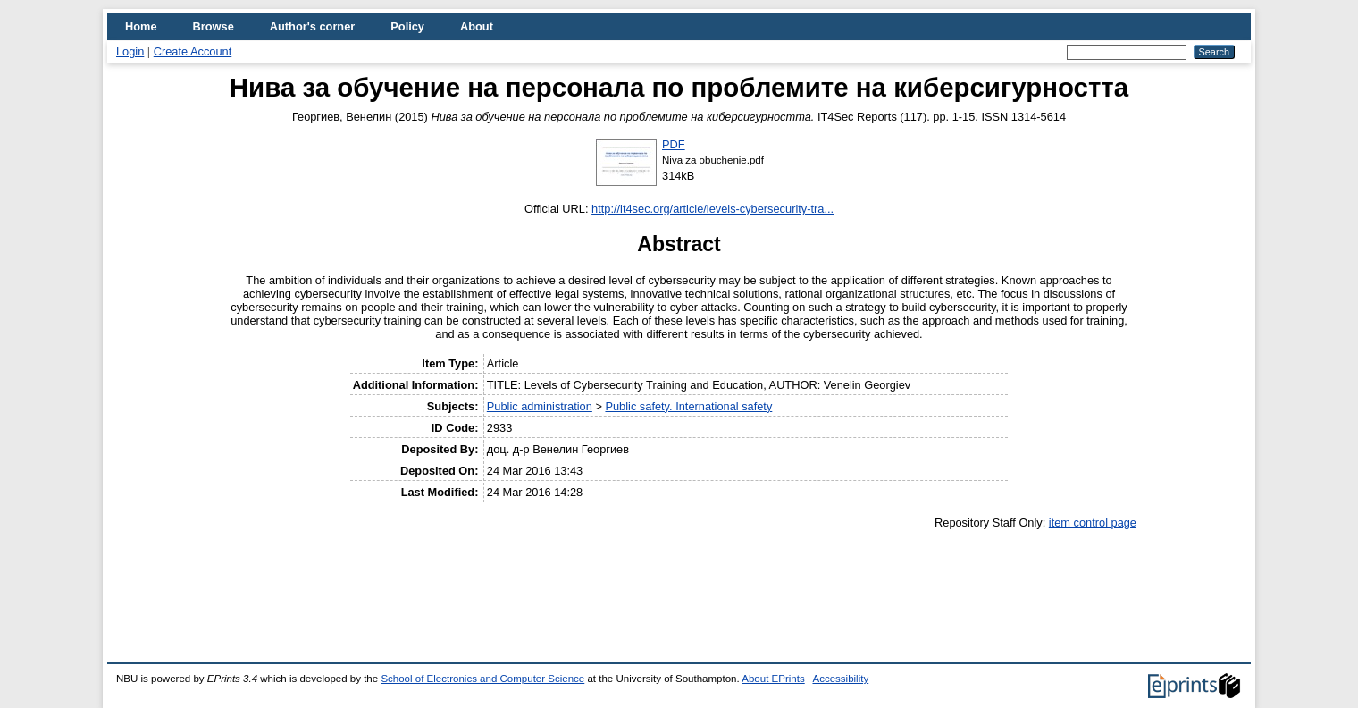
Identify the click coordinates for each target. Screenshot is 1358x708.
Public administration (539, 406)
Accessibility (840, 678)
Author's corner (312, 26)
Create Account (193, 51)
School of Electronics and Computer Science (482, 678)
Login (130, 51)
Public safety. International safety (688, 406)
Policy (407, 26)
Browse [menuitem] (213, 26)
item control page (1092, 522)
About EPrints (773, 678)
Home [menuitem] (141, 26)
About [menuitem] (476, 26)
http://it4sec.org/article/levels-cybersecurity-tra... (712, 208)
